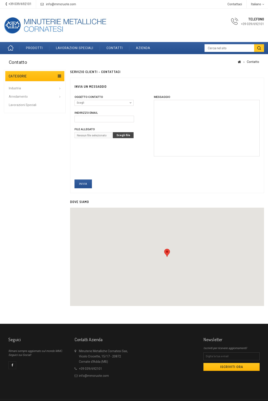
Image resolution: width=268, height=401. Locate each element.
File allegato (84, 129)
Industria (15, 88)
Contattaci (234, 4)
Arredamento (18, 96)
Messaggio (162, 97)
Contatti (114, 48)
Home (11, 48)
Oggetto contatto (88, 97)
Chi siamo (154, 393)
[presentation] (107, 166)
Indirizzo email (86, 112)
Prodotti (34, 48)
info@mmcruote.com (61, 4)
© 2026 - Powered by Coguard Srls (134, 398)
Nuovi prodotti (115, 393)
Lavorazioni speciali (74, 48)
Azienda (143, 48)
